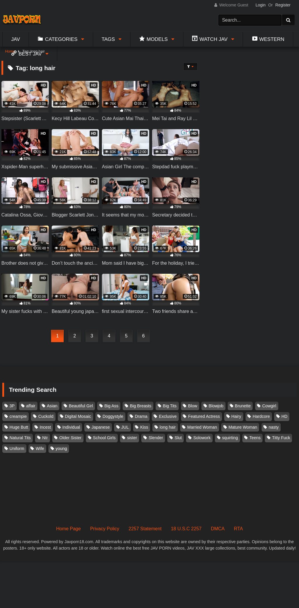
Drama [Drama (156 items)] (141, 416)
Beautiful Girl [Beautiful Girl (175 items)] (81, 405)
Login (260, 5)
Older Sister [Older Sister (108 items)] (70, 437)
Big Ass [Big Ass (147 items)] (111, 405)
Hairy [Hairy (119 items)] (236, 416)
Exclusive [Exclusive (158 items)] (168, 416)
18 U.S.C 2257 (186, 528)
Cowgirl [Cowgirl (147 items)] (269, 405)
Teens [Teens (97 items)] (254, 437)
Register (283, 5)
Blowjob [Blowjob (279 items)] (216, 405)
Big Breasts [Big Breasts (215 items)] (141, 405)
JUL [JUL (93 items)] (125, 427)
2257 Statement (144, 528)
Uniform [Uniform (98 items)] (17, 448)
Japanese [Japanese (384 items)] (101, 427)
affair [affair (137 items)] (30, 405)
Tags (108, 39)
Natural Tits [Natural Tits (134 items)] (20, 437)
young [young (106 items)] (61, 448)
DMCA (218, 528)
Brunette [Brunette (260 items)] (243, 405)
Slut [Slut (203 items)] (178, 437)
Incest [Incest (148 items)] (45, 427)
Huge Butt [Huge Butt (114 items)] (19, 427)
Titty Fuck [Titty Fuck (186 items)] (281, 437)
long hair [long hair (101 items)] (168, 427)
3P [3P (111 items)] (12, 405)
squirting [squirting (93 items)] (230, 437)
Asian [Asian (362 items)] (52, 405)
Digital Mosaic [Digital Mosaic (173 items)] (78, 416)
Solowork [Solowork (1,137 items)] (202, 437)
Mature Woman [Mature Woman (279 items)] (243, 427)
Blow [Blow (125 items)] (192, 405)
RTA (238, 528)
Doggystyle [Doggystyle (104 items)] (112, 416)
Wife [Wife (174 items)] (40, 448)
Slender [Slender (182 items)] (156, 437)
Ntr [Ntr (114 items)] (45, 437)
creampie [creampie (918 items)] (18, 416)
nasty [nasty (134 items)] (274, 427)
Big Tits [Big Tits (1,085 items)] (170, 405)
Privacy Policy (104, 528)
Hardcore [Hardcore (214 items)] (261, 416)
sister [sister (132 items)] (132, 437)
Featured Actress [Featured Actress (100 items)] (204, 416)
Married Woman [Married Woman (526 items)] (202, 427)
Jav (15, 39)
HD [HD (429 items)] (284, 416)
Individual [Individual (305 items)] (71, 427)
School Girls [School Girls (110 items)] (104, 437)
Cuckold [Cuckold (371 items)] (45, 416)
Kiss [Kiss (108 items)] (144, 427)
